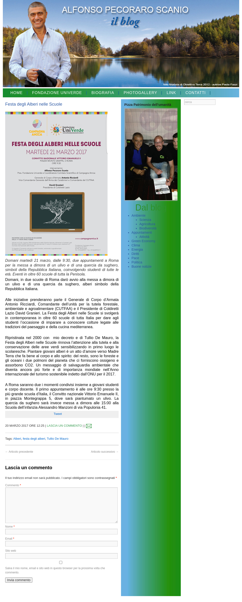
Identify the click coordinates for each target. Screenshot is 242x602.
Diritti (135, 254)
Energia (137, 249)
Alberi (17, 438)
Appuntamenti (142, 232)
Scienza (145, 220)
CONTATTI (196, 93)
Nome (10, 526)
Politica (137, 262)
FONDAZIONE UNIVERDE (57, 93)
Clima (136, 245)
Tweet (58, 414)
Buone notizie (142, 266)
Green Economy (144, 241)
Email (9, 538)
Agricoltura (147, 224)
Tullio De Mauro (57, 438)
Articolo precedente (19, 451)
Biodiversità (147, 228)
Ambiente (139, 215)
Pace (135, 258)
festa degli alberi (34, 438)
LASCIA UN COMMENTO (64, 425)
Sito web (10, 550)
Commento (13, 485)
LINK (171, 93)
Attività (144, 237)
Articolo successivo (105, 451)
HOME (16, 93)
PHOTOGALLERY (140, 93)
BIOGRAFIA (102, 93)
